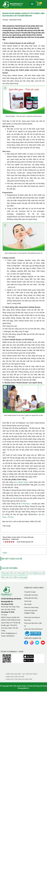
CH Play (11, 517)
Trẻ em (29, 573)
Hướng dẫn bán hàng (30, 598)
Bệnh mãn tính (7, 577)
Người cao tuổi (39, 573)
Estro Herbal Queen (21, 482)
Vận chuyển (28, 604)
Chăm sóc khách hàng (31, 607)
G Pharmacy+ (26, 504)
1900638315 (10, 636)
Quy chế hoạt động (29, 674)
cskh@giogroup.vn (11, 633)
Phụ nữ (13, 573)
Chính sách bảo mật (13, 674)
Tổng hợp (5, 573)
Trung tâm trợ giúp (30, 592)
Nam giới (21, 573)
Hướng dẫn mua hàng (31, 595)
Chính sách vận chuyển (15, 676)
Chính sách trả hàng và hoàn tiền (19, 679)
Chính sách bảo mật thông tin (33, 629)
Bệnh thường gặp (20, 577)
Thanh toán (27, 601)
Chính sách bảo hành (30, 610)
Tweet (4, 553)
